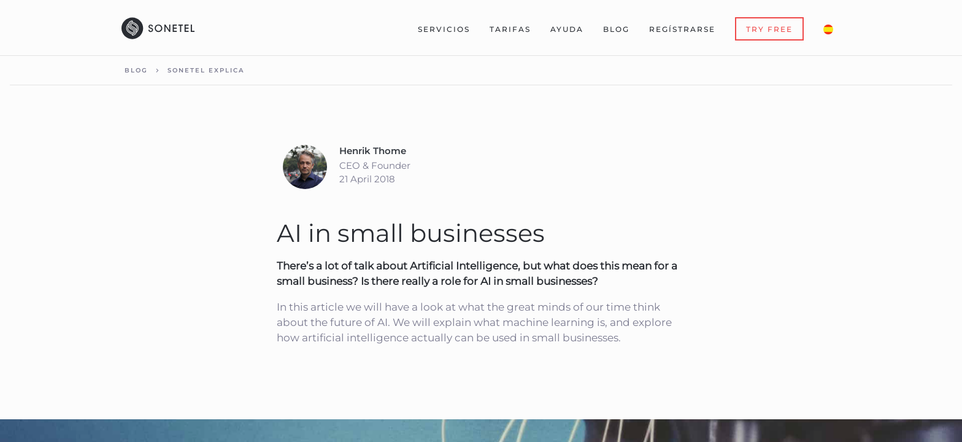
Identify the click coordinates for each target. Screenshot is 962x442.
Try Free (769, 29)
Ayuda (566, 29)
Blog (616, 29)
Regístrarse (682, 29)
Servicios (444, 29)
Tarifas (510, 29)
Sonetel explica (205, 70)
